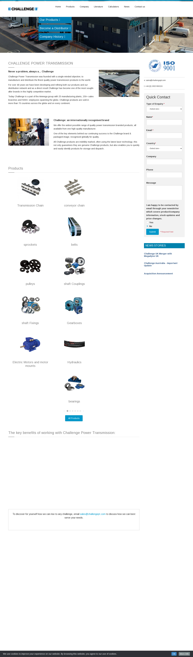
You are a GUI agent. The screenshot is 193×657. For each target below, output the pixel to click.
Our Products (50, 36)
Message (151, 200)
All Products (74, 435)
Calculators (113, 6)
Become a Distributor (55, 45)
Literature (98, 6)
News (127, 6)
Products (70, 6)
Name (149, 133)
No (150, 243)
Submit (152, 248)
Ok (174, 654)
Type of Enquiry (155, 120)
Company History (52, 53)
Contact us (140, 6)
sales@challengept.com (93, 531)
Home (58, 6)
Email (149, 147)
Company (84, 6)
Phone (149, 186)
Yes (151, 239)
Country (151, 160)
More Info (184, 654)
